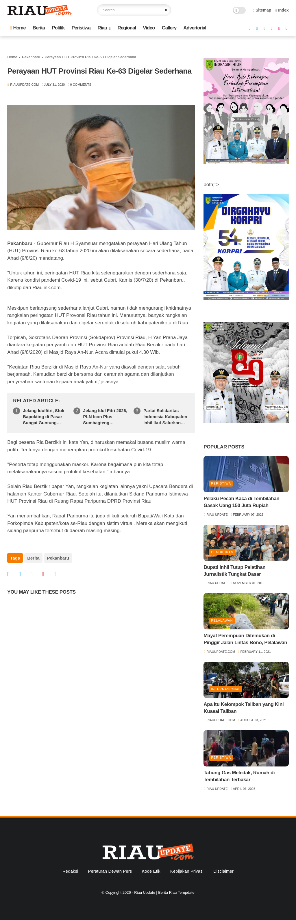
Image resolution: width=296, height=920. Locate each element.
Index (282, 10)
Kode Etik (151, 871)
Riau (102, 28)
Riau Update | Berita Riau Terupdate (164, 892)
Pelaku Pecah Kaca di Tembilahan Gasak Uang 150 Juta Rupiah (241, 502)
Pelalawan (222, 620)
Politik (58, 28)
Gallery (169, 28)
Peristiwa (80, 28)
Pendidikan (222, 552)
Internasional (225, 689)
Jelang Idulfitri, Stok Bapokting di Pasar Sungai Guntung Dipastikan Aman (43, 417)
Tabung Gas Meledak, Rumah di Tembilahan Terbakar (239, 776)
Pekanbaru (31, 57)
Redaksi (70, 871)
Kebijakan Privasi (187, 871)
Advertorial (194, 28)
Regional (126, 28)
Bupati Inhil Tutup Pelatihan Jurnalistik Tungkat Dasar (234, 570)
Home (17, 28)
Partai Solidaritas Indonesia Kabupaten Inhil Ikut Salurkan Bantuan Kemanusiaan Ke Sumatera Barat (165, 417)
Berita (39, 28)
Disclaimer (223, 871)
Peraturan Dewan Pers (110, 871)
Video (149, 28)
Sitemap (262, 10)
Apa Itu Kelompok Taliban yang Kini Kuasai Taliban (244, 708)
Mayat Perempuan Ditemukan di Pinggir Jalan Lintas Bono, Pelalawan (245, 639)
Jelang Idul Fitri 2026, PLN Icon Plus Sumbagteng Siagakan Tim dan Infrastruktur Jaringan (105, 417)
